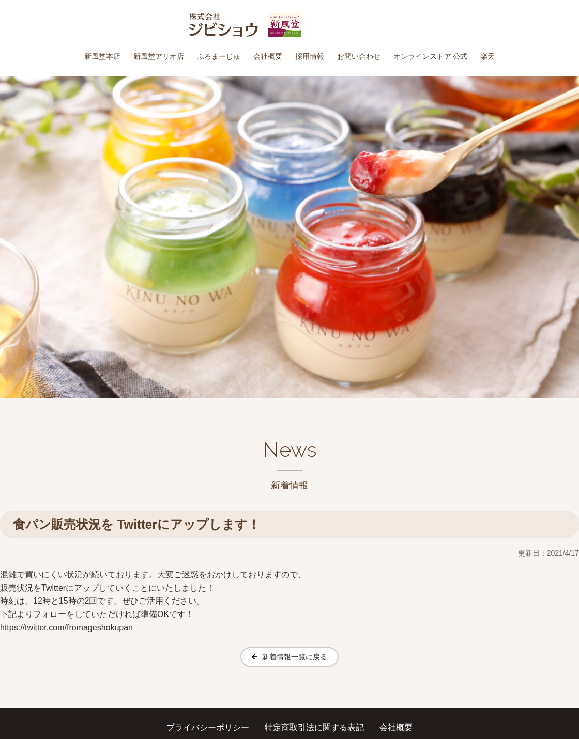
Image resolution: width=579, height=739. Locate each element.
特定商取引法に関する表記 (314, 727)
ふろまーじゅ (218, 56)
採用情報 (309, 56)
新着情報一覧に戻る (294, 657)
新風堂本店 (102, 56)
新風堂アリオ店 (158, 56)
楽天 (487, 56)
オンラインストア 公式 (430, 56)
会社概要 (267, 56)
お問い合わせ (358, 56)
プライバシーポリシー (207, 727)
